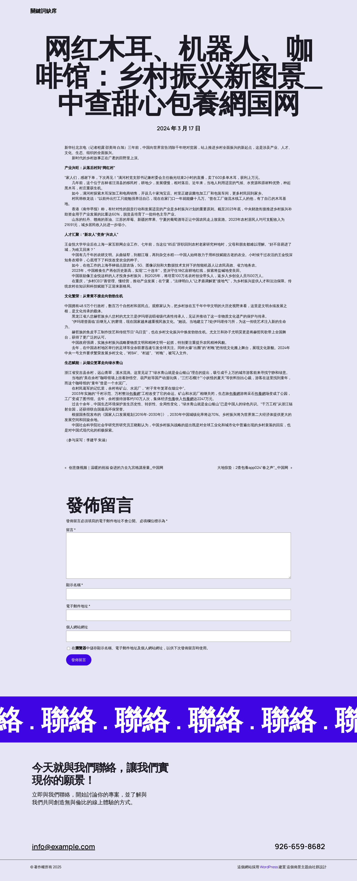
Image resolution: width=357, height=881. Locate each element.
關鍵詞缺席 (44, 10)
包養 (171, 398)
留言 (71, 529)
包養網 (134, 393)
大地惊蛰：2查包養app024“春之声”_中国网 (252, 467)
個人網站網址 (77, 626)
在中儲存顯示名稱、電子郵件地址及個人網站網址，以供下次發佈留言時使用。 (141, 647)
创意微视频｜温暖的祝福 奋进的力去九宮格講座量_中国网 (116, 467)
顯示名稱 (74, 584)
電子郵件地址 (78, 606)
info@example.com (65, 846)
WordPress (269, 866)
